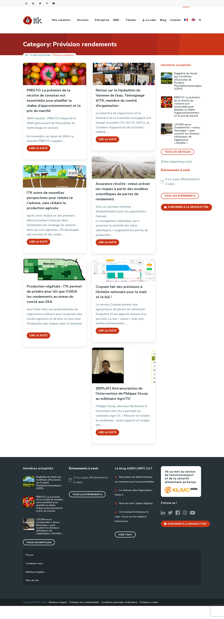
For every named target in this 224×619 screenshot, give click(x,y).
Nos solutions (61, 20)
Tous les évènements (180, 196)
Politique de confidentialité (84, 615)
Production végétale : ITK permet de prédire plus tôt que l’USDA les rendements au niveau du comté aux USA (54, 294)
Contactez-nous (35, 576)
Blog (163, 20)
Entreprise (102, 20)
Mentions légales (36, 585)
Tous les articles (177, 152)
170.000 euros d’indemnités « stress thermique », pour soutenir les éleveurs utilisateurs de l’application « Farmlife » (187, 134)
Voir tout (125, 544)
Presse (30, 568)
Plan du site (33, 593)
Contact (175, 20)
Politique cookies (149, 615)
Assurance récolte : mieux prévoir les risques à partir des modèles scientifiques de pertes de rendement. (123, 191)
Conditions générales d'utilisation (119, 615)
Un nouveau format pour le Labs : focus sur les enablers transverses (133, 525)
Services (83, 20)
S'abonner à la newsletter (186, 207)
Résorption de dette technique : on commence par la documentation (134, 481)
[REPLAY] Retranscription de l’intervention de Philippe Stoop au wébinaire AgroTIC (122, 393)
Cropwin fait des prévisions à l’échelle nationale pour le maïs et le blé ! (121, 291)
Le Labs (149, 20)
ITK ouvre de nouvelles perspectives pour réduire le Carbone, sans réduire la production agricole (50, 200)
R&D (116, 20)
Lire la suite (38, 148)
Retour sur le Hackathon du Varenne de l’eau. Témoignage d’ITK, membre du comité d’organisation (120, 98)
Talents (130, 20)
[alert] (181, 181)
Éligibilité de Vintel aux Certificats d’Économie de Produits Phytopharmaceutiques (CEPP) (188, 81)
